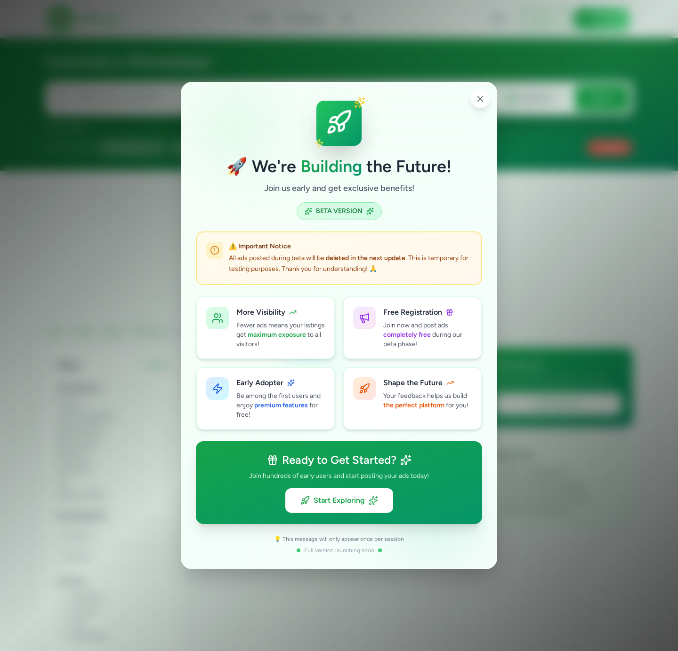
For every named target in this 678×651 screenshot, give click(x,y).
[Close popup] (480, 98)
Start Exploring (339, 500)
